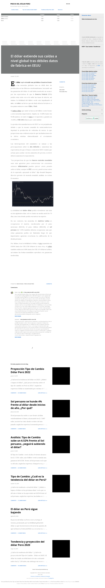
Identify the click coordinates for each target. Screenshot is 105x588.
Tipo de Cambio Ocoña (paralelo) (90, 99)
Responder (18, 316)
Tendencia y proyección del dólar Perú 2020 (27, 543)
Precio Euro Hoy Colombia (89, 87)
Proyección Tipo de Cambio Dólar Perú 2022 (27, 370)
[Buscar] (68, 4)
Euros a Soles (85, 106)
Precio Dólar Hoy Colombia (89, 75)
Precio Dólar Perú (63, 91)
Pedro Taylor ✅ (18, 292)
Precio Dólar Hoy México (88, 78)
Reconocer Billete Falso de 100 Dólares (92, 104)
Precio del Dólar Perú (20, 4)
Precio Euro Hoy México (88, 90)
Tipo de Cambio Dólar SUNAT (89, 96)
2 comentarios (22, 428)
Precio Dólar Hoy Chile (88, 77)
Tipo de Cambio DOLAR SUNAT (29, 9)
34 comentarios (22, 393)
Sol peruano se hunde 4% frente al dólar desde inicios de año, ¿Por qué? (28, 405)
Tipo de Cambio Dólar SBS (88, 98)
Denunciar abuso (86, 15)
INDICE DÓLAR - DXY (87, 102)
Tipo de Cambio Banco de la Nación (91, 100)
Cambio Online (13, 9)
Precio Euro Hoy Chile (87, 88)
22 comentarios (22, 468)
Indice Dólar (62, 89)
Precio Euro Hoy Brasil (88, 86)
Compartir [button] (62, 82)
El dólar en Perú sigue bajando (24, 510)
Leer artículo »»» (42, 393)
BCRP (98, 65)
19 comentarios (22, 565)
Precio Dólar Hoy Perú (88, 79)
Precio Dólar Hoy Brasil (88, 74)
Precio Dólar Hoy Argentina (89, 72)
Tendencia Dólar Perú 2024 (46, 9)
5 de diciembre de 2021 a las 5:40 (28, 319)
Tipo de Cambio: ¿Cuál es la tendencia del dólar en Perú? (28, 478)
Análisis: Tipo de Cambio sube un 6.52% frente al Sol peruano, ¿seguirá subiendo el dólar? (28, 442)
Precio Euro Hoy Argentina (89, 84)
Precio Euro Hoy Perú (87, 91)
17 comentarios (22, 500)
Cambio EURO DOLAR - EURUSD (90, 103)
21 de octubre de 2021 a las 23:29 (31, 292)
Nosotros (59, 9)
